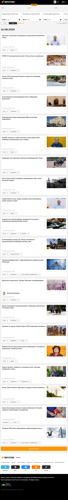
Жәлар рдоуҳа (48, 462)
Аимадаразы (26, 477)
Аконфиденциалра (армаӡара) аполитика (42, 477)
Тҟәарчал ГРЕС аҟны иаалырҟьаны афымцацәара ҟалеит (22, 428)
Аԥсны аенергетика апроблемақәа (29, 274)
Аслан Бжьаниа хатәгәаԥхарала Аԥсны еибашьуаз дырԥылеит (19, 98)
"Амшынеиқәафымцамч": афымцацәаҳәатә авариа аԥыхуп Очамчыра (23, 261)
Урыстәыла (21, 462)
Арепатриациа (24, 381)
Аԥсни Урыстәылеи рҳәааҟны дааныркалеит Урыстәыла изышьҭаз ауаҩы (22, 179)
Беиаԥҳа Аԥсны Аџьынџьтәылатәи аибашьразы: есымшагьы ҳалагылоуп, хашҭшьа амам (23, 347)
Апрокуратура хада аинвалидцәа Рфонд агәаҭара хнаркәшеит (19, 118)
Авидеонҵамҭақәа (15, 254)
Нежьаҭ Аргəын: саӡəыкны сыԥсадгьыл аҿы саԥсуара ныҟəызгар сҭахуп (21, 368)
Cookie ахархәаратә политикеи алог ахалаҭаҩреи (14, 480)
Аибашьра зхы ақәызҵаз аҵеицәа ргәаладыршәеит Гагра (22, 158)
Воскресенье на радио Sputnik (31, 14)
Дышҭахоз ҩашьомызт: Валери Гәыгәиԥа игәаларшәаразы (23, 280)
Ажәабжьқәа (13, 70)
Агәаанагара (38, 462)
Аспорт (23, 340)
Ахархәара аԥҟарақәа (16, 477)
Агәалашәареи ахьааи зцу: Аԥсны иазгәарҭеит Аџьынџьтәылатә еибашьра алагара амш (18, 240)
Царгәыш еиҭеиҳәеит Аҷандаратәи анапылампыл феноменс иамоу (23, 36)
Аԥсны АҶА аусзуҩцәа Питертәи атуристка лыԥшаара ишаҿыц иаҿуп (21, 77)
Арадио (12, 50)
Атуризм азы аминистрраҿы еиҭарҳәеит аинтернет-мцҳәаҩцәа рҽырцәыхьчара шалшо (20, 220)
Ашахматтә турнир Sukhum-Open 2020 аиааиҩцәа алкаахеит (24, 326)
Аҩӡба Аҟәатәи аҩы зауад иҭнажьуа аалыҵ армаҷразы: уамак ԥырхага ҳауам (22, 200)
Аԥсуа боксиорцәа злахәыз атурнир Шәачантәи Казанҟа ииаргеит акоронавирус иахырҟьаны (22, 409)
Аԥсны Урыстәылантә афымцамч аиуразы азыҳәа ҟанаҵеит (23, 387)
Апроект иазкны (5, 477)
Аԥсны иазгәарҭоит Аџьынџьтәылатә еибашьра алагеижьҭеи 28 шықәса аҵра (23, 307)
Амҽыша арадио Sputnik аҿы (10, 14)
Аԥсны (4, 50)
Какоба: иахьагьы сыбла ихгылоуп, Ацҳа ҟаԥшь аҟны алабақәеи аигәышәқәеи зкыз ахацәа (21, 138)
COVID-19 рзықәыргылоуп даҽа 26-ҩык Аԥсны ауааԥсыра (22, 56)
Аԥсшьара (23, 233)
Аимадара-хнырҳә (34, 480)
